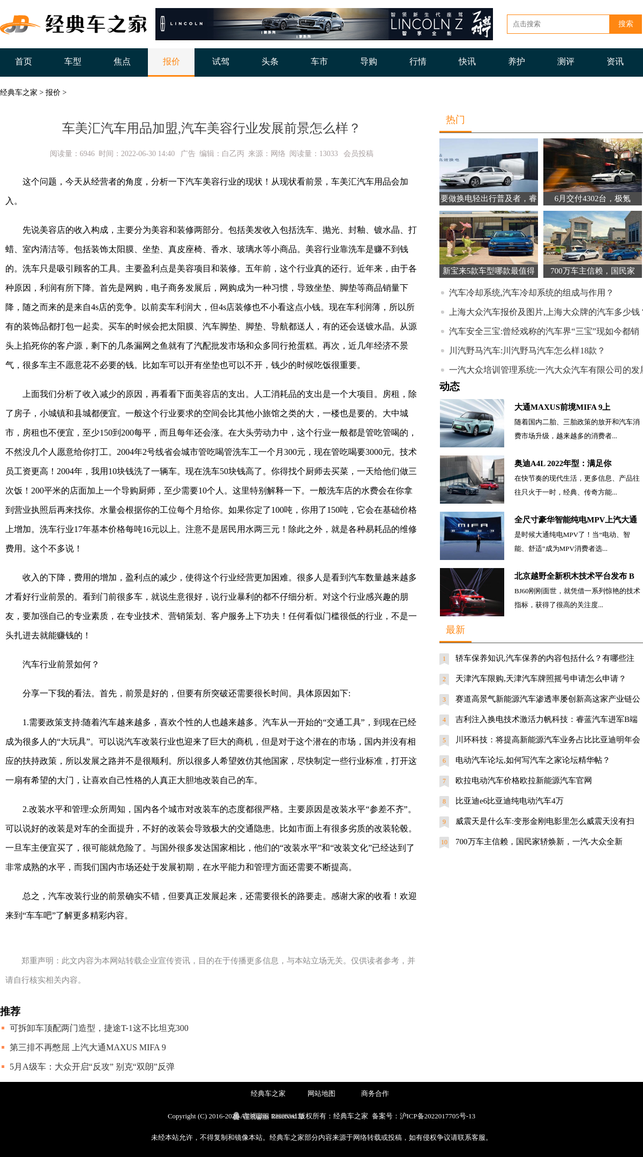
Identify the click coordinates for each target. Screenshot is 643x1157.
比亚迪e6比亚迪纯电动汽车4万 (509, 801)
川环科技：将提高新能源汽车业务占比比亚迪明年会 (547, 739)
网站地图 (321, 1093)
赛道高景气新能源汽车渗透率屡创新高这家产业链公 (547, 699)
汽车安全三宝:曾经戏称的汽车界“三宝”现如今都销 (544, 331)
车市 (319, 61)
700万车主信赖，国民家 (592, 271)
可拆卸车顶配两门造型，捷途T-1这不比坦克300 (99, 1028)
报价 (171, 61)
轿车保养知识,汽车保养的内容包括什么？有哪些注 (544, 658)
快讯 (467, 61)
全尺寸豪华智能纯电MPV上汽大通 (575, 519)
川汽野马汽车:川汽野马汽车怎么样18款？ (527, 350)
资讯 (615, 61)
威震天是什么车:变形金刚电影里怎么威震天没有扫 (544, 821)
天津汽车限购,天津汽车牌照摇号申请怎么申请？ (540, 678)
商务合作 (375, 1093)
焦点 (122, 61)
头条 (270, 61)
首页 (23, 61)
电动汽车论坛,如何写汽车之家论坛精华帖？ (532, 760)
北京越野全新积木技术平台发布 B (574, 576)
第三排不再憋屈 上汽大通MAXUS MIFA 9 (88, 1047)
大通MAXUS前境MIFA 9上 (562, 407)
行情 (418, 61)
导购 (368, 61)
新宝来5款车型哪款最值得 (489, 271)
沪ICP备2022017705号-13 (438, 1116)
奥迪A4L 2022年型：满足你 (562, 463)
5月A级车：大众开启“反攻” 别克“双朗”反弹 (92, 1066)
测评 (565, 61)
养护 (516, 61)
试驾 (220, 61)
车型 (72, 61)
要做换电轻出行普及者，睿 (488, 198)
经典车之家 (19, 93)
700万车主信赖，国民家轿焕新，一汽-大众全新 (539, 841)
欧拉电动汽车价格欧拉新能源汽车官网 (523, 780)
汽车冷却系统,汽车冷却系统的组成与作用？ (531, 292)
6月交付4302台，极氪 (593, 198)
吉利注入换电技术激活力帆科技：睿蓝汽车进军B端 (546, 719)
